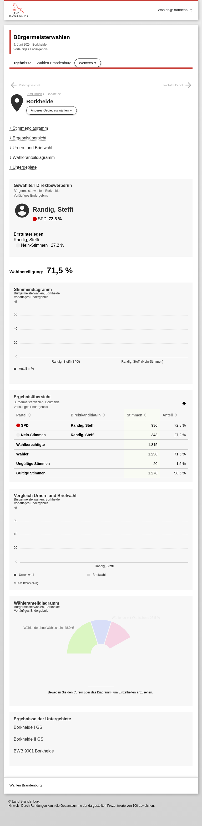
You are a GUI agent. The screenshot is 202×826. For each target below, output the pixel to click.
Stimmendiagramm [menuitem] (30, 128)
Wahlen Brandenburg (54, 63)
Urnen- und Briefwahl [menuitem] (32, 147)
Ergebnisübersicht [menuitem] (29, 138)
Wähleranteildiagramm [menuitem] (34, 157)
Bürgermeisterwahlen (41, 37)
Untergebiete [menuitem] (25, 167)
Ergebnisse (21, 63)
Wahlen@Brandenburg (175, 10)
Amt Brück (34, 94)
